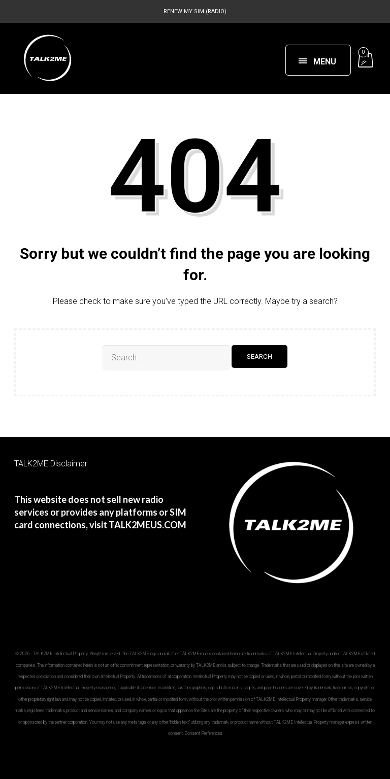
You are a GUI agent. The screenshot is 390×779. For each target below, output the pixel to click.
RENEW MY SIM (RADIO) (195, 11)
